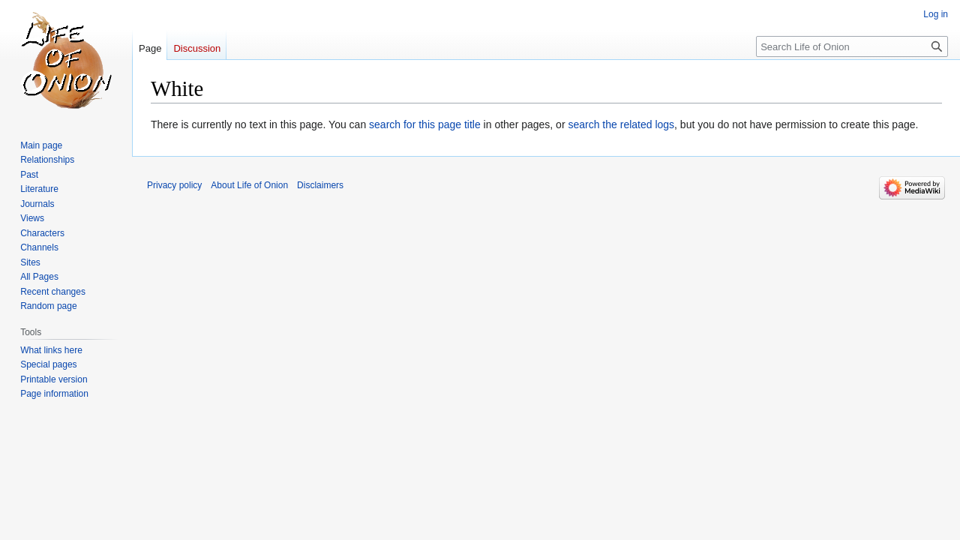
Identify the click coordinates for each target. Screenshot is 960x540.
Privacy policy (174, 185)
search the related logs (621, 124)
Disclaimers (320, 185)
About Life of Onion (249, 185)
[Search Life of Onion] (852, 46)
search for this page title (425, 124)
